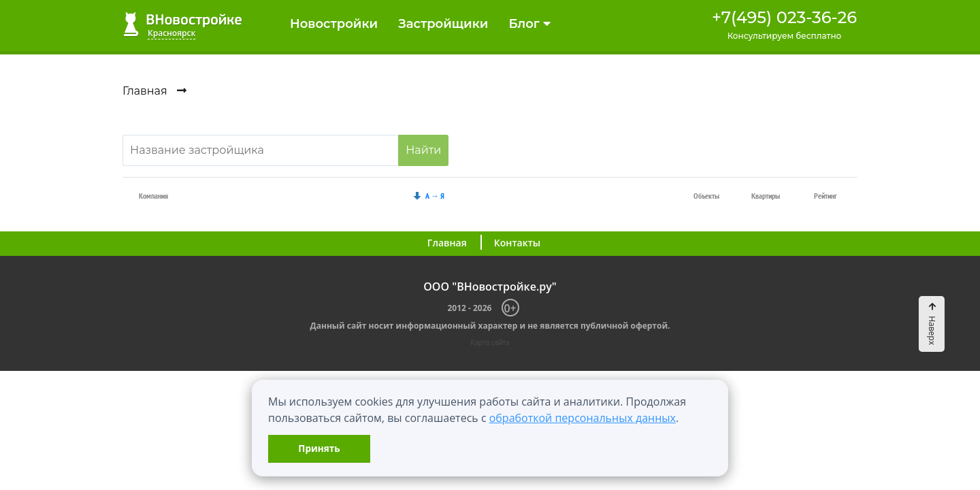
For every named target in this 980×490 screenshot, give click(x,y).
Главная (447, 242)
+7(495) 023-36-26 (784, 17)
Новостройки (334, 23)
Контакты (517, 242)
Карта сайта (490, 342)
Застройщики (443, 23)
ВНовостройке (182, 24)
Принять (319, 448)
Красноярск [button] (171, 33)
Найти (423, 150)
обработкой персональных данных (582, 417)
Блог (529, 23)
